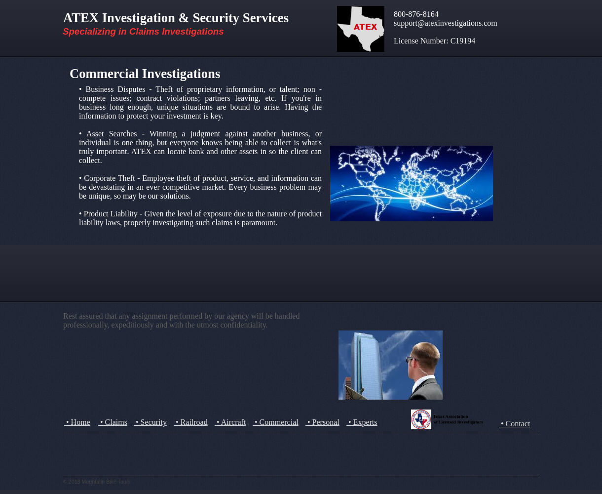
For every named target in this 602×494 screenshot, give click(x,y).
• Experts (361, 422)
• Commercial (276, 422)
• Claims (112, 422)
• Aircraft (230, 422)
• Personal (322, 422)
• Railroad (191, 422)
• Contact (514, 423)
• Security (150, 422)
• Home (77, 422)
